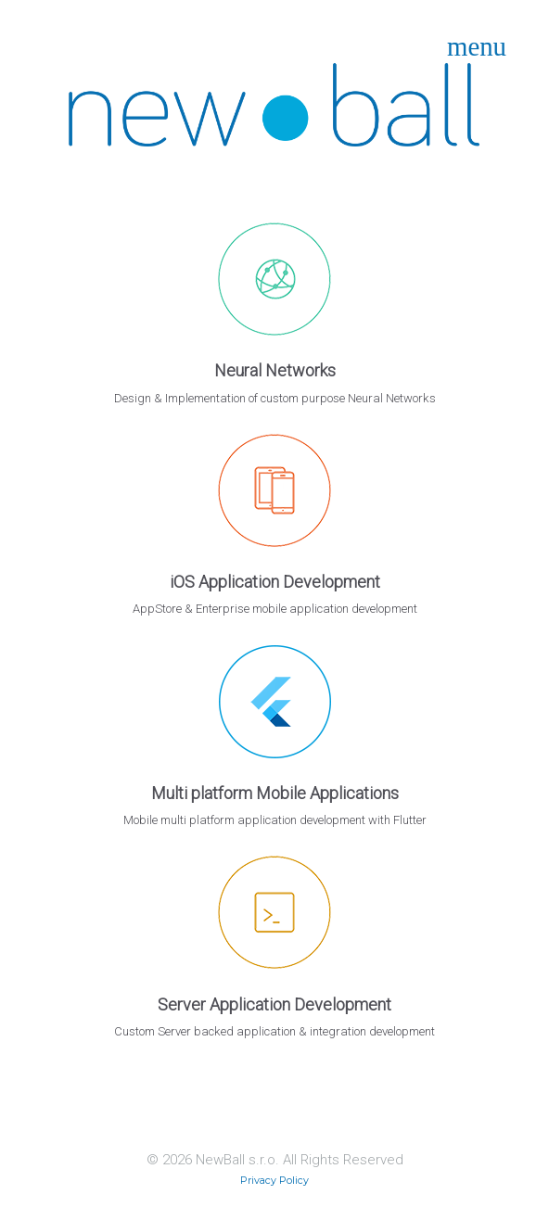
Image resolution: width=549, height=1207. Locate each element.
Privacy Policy (274, 1181)
